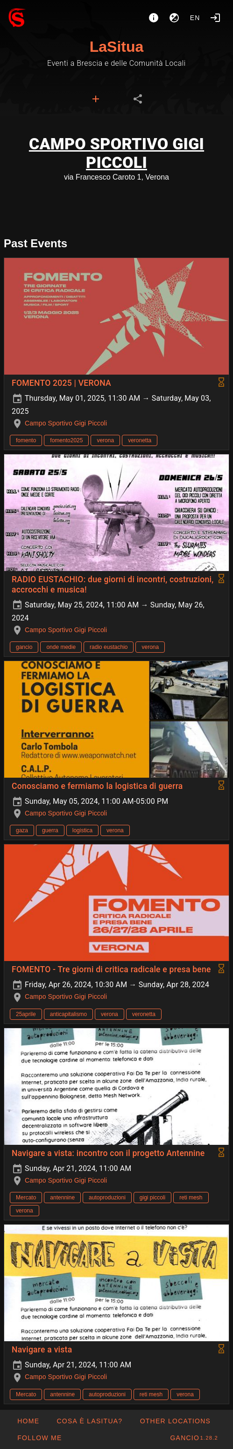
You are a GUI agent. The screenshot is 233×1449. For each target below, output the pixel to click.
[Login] (215, 17)
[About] (153, 17)
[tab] (96, 99)
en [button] (195, 17)
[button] (175, 1421)
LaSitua (117, 46)
